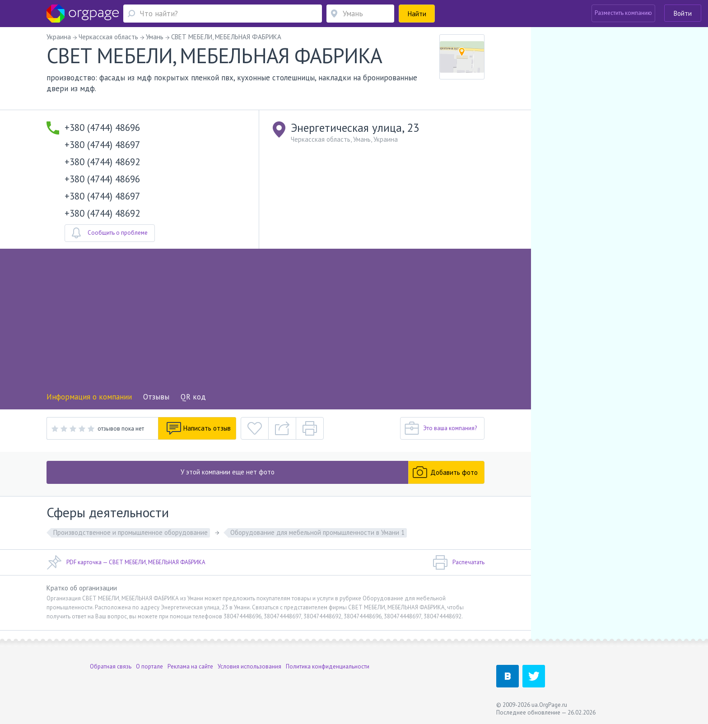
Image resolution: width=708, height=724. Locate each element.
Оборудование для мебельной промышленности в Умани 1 (317, 532)
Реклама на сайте (190, 666)
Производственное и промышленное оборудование (130, 532)
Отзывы (156, 397)
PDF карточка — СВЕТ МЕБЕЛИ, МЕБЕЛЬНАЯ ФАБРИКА (126, 562)
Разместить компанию (623, 13)
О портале (149, 666)
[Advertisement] (265, 323)
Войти (683, 13)
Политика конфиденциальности (327, 666)
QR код (193, 397)
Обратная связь (110, 666)
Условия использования (249, 666)
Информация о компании (89, 397)
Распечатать (458, 562)
